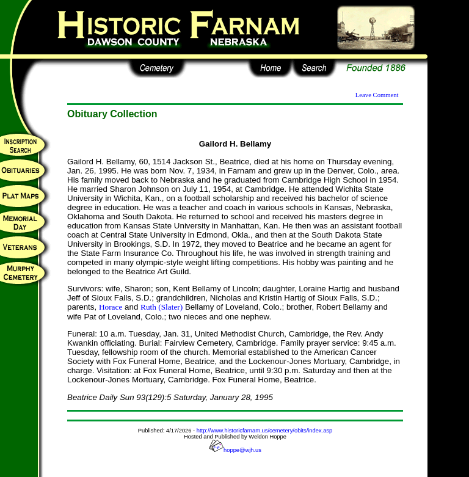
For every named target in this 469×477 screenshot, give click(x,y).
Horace (110, 306)
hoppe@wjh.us (235, 450)
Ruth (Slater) (161, 306)
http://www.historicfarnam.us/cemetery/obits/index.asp (264, 431)
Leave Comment (377, 95)
